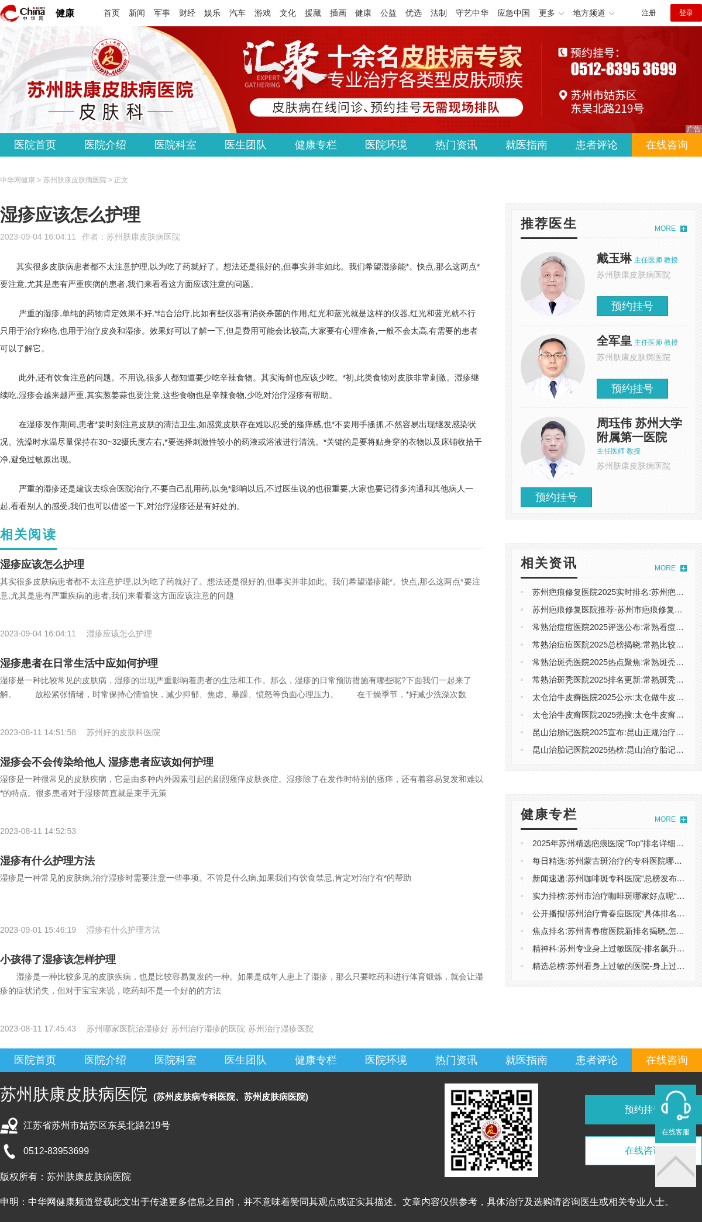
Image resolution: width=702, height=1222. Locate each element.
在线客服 (676, 1132)
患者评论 (597, 145)
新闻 (137, 13)
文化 (288, 13)
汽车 (237, 13)
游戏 (262, 13)
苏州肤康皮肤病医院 (143, 236)
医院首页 (35, 145)
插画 (338, 13)
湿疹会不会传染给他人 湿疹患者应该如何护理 (107, 762)
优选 (413, 13)
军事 (162, 13)
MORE (665, 228)
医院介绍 (105, 145)
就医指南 (526, 145)
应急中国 (513, 13)
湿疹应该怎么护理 (42, 564)
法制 (439, 13)
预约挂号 (632, 306)
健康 (65, 13)
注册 (649, 13)
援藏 (313, 13)
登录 (686, 13)
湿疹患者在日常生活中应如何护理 (79, 663)
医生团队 (246, 145)
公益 (388, 13)
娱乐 (212, 13)
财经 (187, 13)
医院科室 (175, 145)
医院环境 (386, 145)
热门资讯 (456, 145)
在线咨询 (667, 145)
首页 (112, 13)
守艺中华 (472, 13)
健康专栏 (316, 145)
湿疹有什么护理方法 (47, 861)
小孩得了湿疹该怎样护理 (58, 959)
